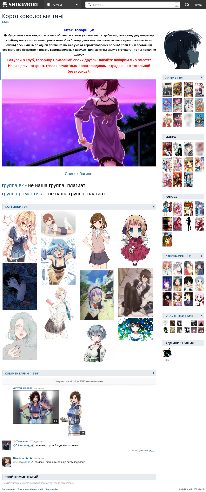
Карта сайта (52, 489)
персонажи (178, 256)
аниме (174, 77)
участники (179, 316)
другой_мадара (22, 388)
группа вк (13, 185)
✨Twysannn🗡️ (22, 441)
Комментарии (22, 373)
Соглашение (8, 489)
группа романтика (23, 194)
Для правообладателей (30, 489)
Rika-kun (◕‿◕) (22, 458)
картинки (16, 207)
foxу (167, 359)
